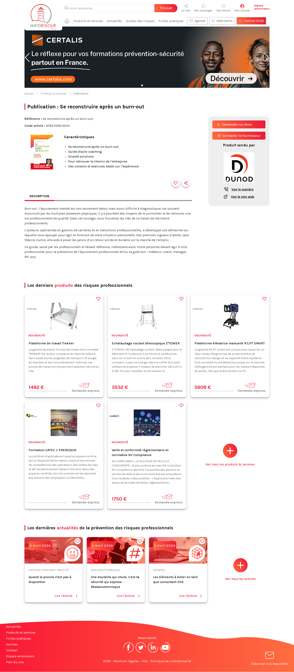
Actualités (116, 21)
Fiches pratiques (172, 21)
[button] (27, 57)
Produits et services (90, 21)
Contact (12, 650)
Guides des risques (142, 21)
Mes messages (203, 8)
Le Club (186, 8)
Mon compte (242, 8)
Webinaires (223, 21)
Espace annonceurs (20, 656)
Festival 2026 (253, 21)
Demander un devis (234, 124)
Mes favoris (224, 8)
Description (40, 196)
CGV (145, 661)
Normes (12, 644)
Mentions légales (126, 661)
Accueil (29, 93)
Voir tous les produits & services (230, 455)
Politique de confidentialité (170, 661)
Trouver (165, 8)
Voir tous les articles (240, 569)
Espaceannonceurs (262, 7)
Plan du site (15, 662)
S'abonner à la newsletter (269, 659)
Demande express (85, 387)
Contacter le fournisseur (238, 136)
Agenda (199, 21)
